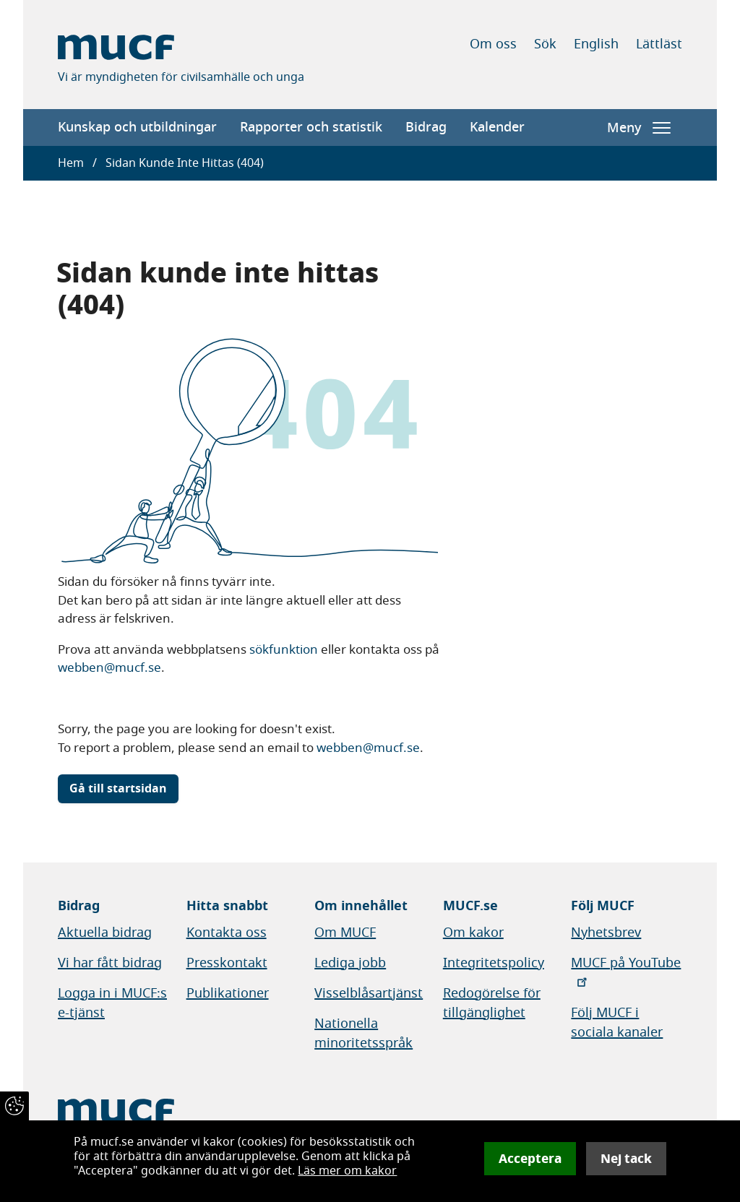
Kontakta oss (226, 932)
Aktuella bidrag (105, 932)
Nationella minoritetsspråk (363, 1033)
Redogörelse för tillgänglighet (492, 1003)
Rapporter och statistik (311, 127)
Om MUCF (345, 932)
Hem (71, 163)
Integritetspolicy (493, 963)
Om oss (493, 44)
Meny (639, 127)
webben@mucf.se (109, 668)
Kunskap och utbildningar (137, 127)
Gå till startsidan (118, 788)
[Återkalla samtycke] (14, 1105)
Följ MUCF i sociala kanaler (617, 1022)
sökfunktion (283, 650)
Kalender (497, 127)
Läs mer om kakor (347, 1171)
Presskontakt (226, 963)
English (596, 44)
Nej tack (626, 1158)
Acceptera (530, 1158)
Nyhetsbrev (606, 932)
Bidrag (426, 127)
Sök (545, 44)
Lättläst (659, 44)
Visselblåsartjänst (368, 993)
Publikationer (227, 993)
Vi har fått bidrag (110, 963)
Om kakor (473, 932)
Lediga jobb (350, 963)
